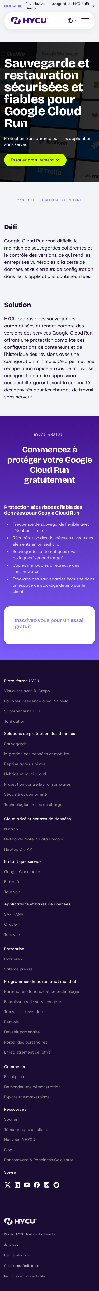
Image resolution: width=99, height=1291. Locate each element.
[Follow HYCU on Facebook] (37, 1185)
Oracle (10, 924)
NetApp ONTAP (18, 849)
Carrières (13, 959)
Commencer (16, 1066)
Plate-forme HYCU (21, 681)
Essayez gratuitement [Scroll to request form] (35, 160)
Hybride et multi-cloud (25, 774)
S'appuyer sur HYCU (22, 711)
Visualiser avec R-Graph (27, 691)
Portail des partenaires (26, 1042)
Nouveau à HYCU (19, 1139)
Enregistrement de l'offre (27, 1052)
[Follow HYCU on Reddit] (56, 1185)
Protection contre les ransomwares (37, 784)
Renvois (11, 1022)
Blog (8, 1150)
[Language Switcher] (73, 20)
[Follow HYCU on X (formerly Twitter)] (7, 1185)
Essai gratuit (16, 1076)
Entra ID (11, 881)
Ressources (15, 1109)
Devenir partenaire (22, 1032)
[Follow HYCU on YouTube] (27, 1185)
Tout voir (12, 892)
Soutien (11, 1119)
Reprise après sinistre (25, 764)
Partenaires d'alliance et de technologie (41, 991)
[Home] (30, 21)
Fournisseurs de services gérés (33, 1001)
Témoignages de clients (26, 1129)
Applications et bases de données (37, 904)
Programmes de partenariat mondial (40, 981)
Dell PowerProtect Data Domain (33, 839)
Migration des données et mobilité (36, 753)
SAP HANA (13, 914)
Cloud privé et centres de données (37, 818)
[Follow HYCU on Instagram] (46, 1185)
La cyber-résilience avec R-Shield (36, 701)
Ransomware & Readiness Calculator (38, 1160)
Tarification (14, 721)
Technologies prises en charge (33, 804)
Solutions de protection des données (39, 733)
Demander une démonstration (32, 1087)
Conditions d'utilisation (21, 1266)
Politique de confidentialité (24, 1276)
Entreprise (14, 948)
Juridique (11, 1245)
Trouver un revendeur (24, 1011)
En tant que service (23, 861)
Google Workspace (22, 871)
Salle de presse (18, 969)
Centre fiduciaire (17, 1255)
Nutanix (11, 829)
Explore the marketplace (27, 1097)
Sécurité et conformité (25, 794)
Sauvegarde (15, 743)
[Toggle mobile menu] (85, 21)
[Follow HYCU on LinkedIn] (17, 1185)
